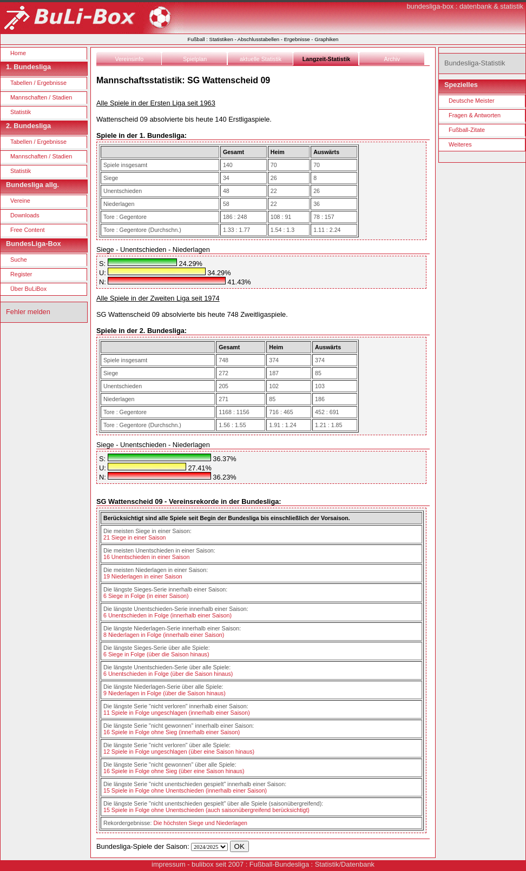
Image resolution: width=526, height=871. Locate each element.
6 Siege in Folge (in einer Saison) (146, 596)
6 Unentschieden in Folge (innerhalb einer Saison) (167, 615)
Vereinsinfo (129, 59)
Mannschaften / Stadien (41, 97)
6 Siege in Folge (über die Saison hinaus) (156, 654)
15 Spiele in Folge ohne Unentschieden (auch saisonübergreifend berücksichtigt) (206, 810)
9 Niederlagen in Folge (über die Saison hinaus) (164, 693)
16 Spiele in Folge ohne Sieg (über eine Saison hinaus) (174, 771)
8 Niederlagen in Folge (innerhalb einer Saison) (163, 634)
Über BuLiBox (28, 288)
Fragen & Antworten (475, 115)
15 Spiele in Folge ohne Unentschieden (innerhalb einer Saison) (185, 790)
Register (21, 274)
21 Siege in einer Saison (134, 537)
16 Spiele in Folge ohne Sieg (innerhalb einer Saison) (171, 732)
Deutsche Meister (472, 100)
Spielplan (195, 59)
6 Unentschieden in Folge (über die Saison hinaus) (168, 673)
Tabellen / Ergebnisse (38, 82)
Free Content (27, 230)
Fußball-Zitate (467, 130)
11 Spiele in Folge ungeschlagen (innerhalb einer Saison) (176, 712)
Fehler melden (28, 312)
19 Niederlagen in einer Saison (142, 576)
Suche (18, 259)
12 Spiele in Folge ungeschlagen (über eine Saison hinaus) (178, 751)
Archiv (392, 59)
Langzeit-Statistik (326, 59)
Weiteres (460, 144)
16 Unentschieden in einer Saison (146, 557)
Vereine (20, 200)
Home (18, 53)
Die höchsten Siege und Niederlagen (200, 823)
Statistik (20, 112)
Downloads (25, 215)
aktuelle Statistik (260, 59)
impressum (169, 864)
